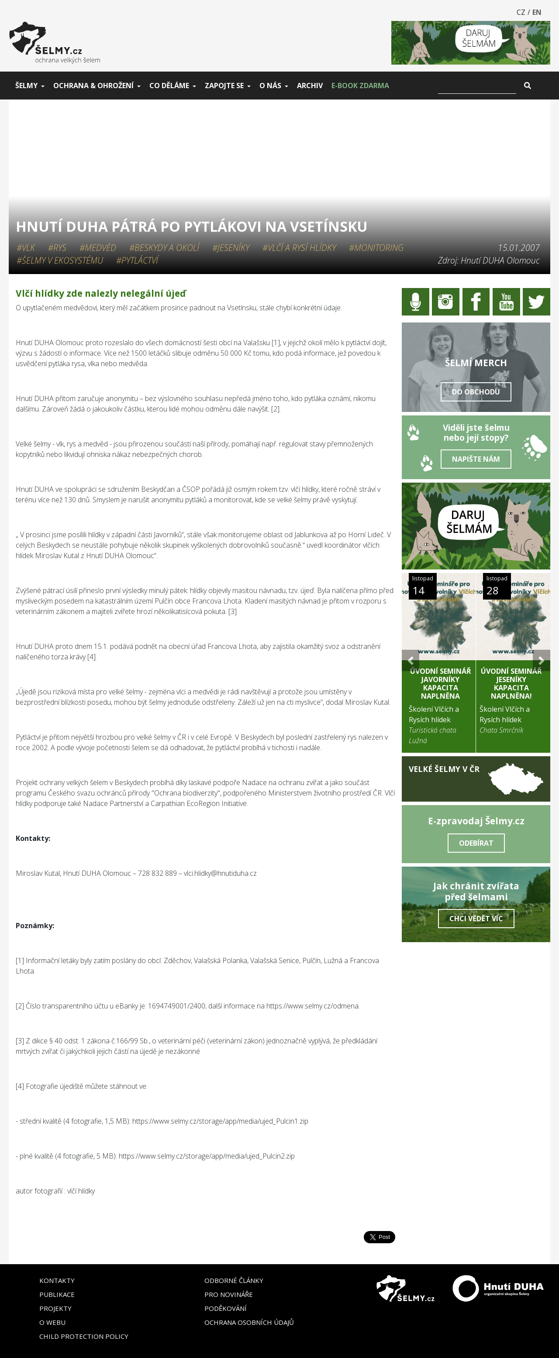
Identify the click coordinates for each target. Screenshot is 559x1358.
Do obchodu (476, 392)
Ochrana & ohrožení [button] (93, 85)
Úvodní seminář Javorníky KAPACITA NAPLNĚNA (440, 683)
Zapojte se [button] (224, 85)
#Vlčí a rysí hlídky (299, 248)
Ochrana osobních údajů (249, 1322)
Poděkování (225, 1308)
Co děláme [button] (169, 85)
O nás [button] (270, 85)
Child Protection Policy (83, 1336)
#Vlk (26, 248)
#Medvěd (97, 248)
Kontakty (57, 1280)
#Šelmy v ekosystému (60, 260)
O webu (52, 1322)
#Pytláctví (137, 260)
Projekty (55, 1308)
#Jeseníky (230, 248)
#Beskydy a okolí (164, 248)
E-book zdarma (360, 85)
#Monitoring (376, 248)
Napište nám (476, 459)
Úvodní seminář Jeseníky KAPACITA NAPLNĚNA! (511, 683)
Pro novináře (228, 1294)
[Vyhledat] (477, 85)
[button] (410, 660)
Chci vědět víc (476, 918)
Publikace (57, 1294)
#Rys (57, 248)
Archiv (310, 85)
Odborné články (233, 1280)
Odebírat (476, 843)
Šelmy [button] (26, 85)
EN (537, 12)
